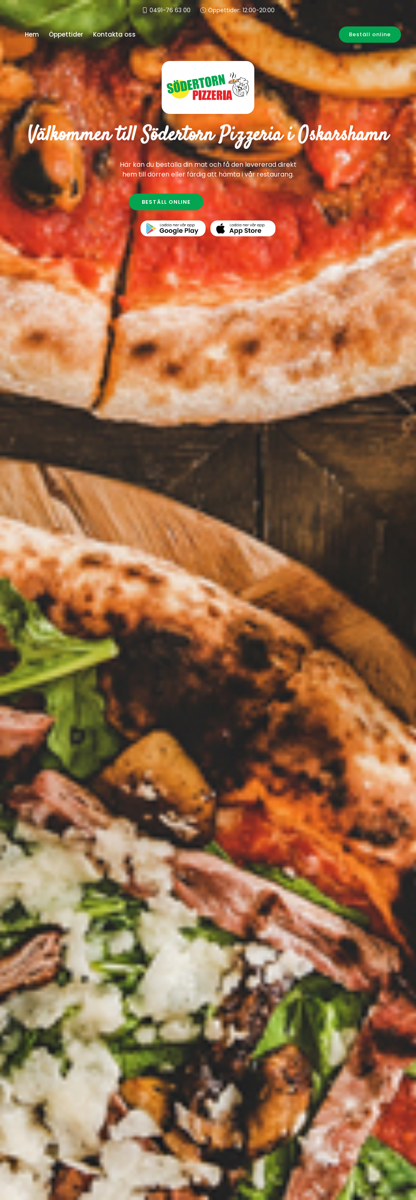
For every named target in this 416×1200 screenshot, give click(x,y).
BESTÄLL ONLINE (166, 202)
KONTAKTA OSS (250, 202)
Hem (32, 34)
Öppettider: (241, 10)
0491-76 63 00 (170, 10)
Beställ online (370, 34)
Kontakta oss (114, 34)
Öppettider (66, 34)
